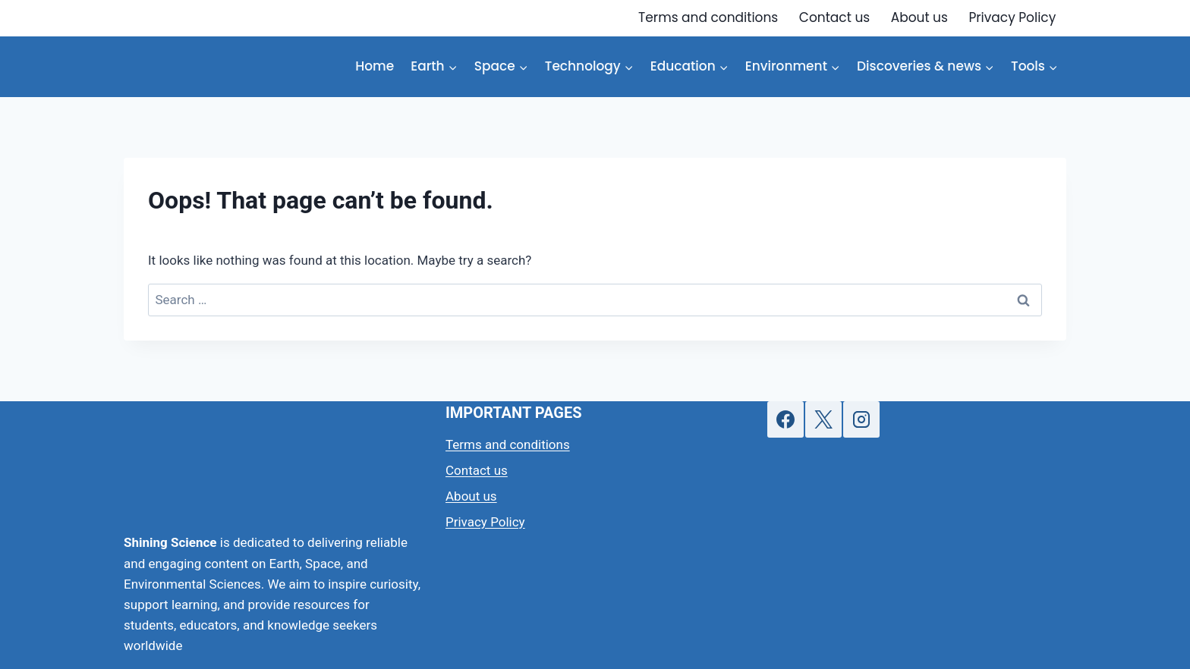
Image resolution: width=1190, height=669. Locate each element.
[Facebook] (785, 419)
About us (919, 17)
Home (374, 66)
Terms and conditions (708, 17)
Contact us (834, 17)
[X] (823, 419)
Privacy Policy (1012, 17)
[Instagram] (861, 419)
